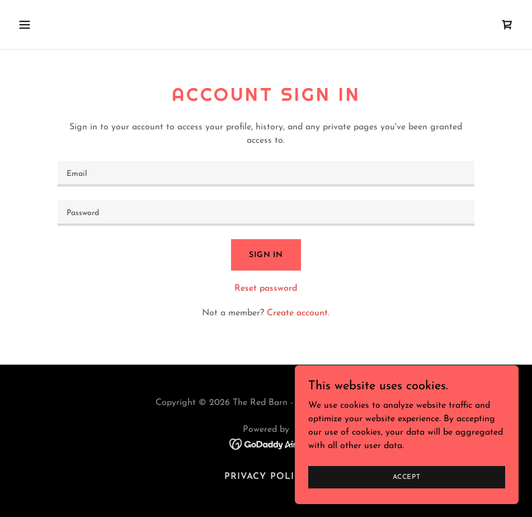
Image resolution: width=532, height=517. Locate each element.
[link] (507, 24)
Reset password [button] (265, 288)
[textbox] (266, 174)
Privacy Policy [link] (265, 476)
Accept (407, 476)
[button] (71, 24)
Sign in (266, 255)
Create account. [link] (298, 313)
